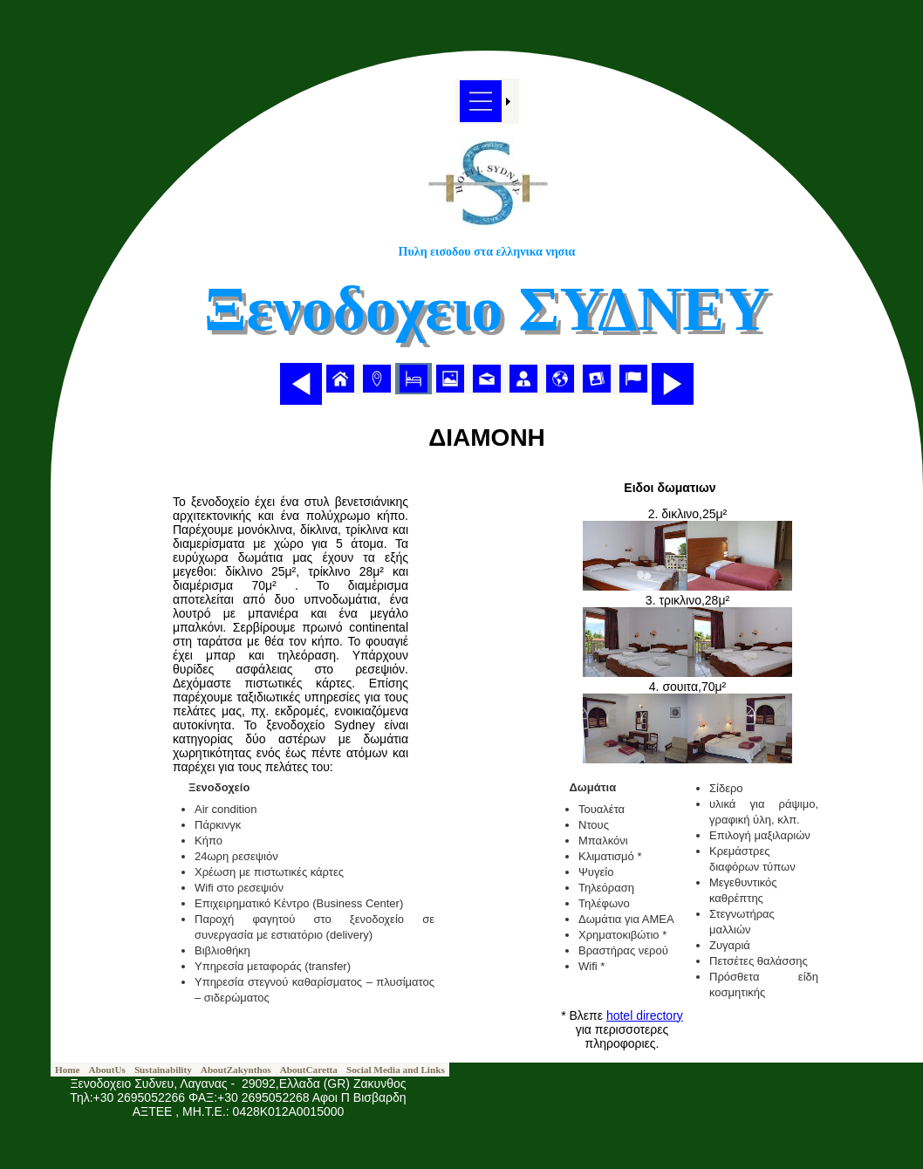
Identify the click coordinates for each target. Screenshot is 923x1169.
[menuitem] (340, 378)
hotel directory (644, 1015)
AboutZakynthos (236, 1069)
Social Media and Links (395, 1069)
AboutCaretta (309, 1069)
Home (67, 1069)
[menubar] (487, 378)
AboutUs (107, 1069)
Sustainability (163, 1069)
